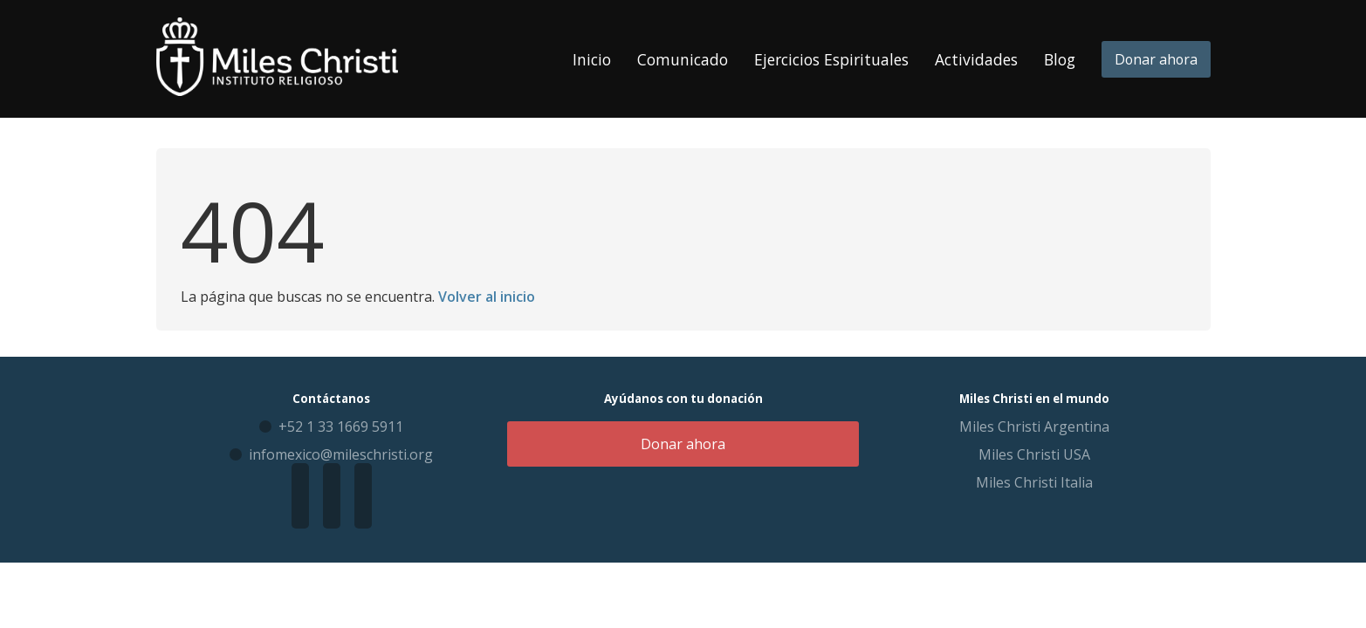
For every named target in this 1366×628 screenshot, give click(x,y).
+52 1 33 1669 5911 (340, 426)
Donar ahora (1156, 59)
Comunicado (682, 59)
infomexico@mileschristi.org (341, 454)
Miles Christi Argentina (1034, 426)
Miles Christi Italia (1034, 482)
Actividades (976, 59)
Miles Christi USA (1034, 454)
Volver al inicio (486, 296)
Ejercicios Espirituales (831, 59)
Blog (1059, 59)
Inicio (592, 59)
